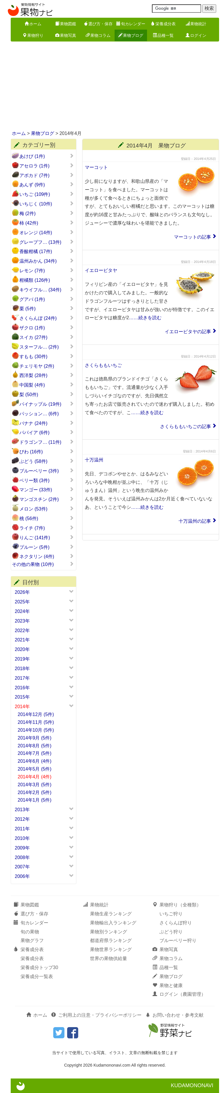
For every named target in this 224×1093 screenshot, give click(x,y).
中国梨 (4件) (46, 384)
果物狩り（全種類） (177, 904)
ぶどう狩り (171, 931)
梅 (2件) (46, 213)
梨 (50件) (46, 394)
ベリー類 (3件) (46, 480)
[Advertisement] (112, 86)
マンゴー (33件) (46, 489)
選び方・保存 (98, 23)
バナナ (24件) (46, 423)
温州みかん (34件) (46, 261)
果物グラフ (32, 940)
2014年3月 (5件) (35, 784)
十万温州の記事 (195, 521)
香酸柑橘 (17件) (46, 251)
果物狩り (33, 35)
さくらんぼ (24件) (46, 318)
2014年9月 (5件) (35, 737)
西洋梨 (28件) (46, 375)
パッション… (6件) (46, 413)
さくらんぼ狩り (175, 922)
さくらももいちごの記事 (185, 426)
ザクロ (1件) (46, 327)
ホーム (33, 23)
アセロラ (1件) (46, 165)
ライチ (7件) (46, 528)
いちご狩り (171, 913)
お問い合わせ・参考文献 (174, 1015)
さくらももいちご (103, 365)
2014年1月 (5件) (35, 800)
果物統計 (196, 23)
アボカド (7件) (46, 175)
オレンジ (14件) (46, 232)
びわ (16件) (46, 451)
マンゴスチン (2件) (46, 499)
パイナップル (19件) (46, 404)
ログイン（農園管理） (179, 994)
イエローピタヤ (101, 270)
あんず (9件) (46, 184)
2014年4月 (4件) (35, 776)
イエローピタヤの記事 (188, 331)
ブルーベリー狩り (178, 940)
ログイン (196, 35)
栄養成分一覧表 (37, 976)
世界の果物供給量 (108, 958)
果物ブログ (130, 35)
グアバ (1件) (46, 299)
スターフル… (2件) (46, 346)
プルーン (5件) (46, 547)
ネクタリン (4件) (46, 556)
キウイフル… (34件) (46, 289)
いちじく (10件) (46, 203)
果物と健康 (168, 985)
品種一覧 (163, 35)
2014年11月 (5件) (36, 722)
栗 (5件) (46, 308)
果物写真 (65, 35)
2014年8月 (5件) (35, 745)
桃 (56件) (46, 518)
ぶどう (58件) (46, 461)
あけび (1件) (46, 156)
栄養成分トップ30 (39, 967)
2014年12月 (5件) (36, 714)
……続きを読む (145, 317)
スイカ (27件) (46, 337)
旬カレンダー (130, 23)
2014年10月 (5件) (36, 730)
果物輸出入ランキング (113, 922)
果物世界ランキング (111, 949)
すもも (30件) (46, 356)
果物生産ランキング (111, 913)
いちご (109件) (46, 194)
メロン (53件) (46, 508)
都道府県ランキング (111, 940)
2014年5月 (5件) (35, 768)
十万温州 (94, 459)
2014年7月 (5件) (35, 753)
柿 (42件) (46, 223)
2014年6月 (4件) (35, 761)
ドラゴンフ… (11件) (46, 442)
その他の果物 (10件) (43, 564)
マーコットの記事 (192, 237)
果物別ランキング (108, 931)
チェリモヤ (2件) (46, 366)
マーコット (96, 167)
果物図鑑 (65, 23)
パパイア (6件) (46, 432)
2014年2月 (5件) (35, 792)
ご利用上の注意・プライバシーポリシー (96, 1015)
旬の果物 (30, 931)
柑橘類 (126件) (46, 280)
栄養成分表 (163, 23)
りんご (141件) (46, 537)
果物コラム (98, 35)
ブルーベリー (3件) (46, 470)
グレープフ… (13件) (46, 242)
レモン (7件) (46, 270)
